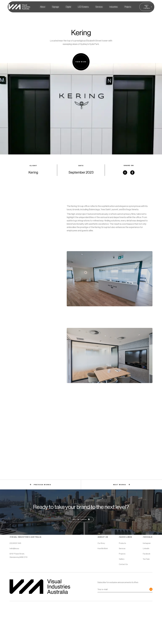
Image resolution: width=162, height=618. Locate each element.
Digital (68, 7)
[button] (55, 7)
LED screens (83, 7)
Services (99, 7)
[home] (19, 7)
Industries (113, 7)
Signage (55, 7)
